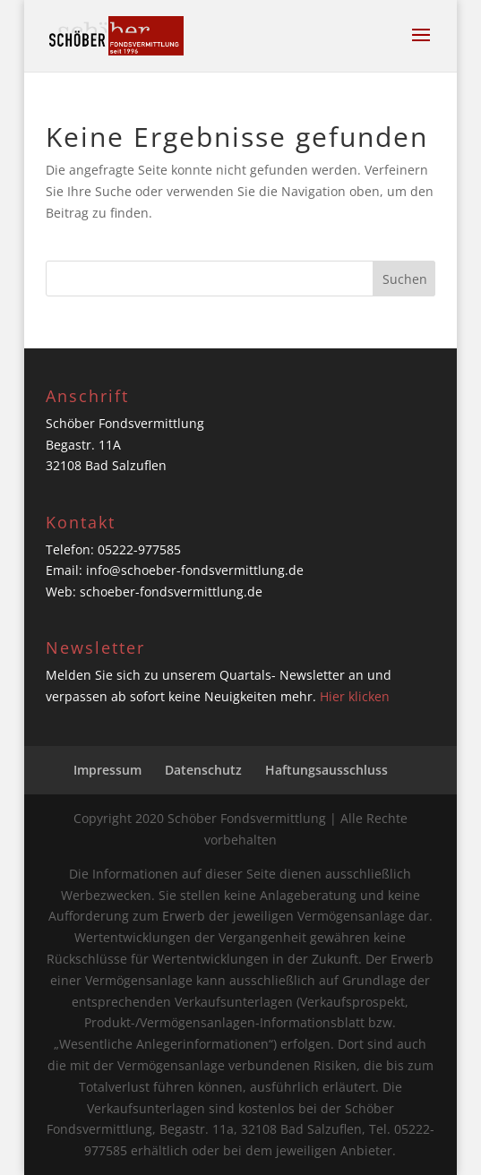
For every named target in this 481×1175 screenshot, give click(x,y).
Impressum (107, 769)
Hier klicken (355, 696)
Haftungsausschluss (326, 769)
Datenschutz (203, 769)
